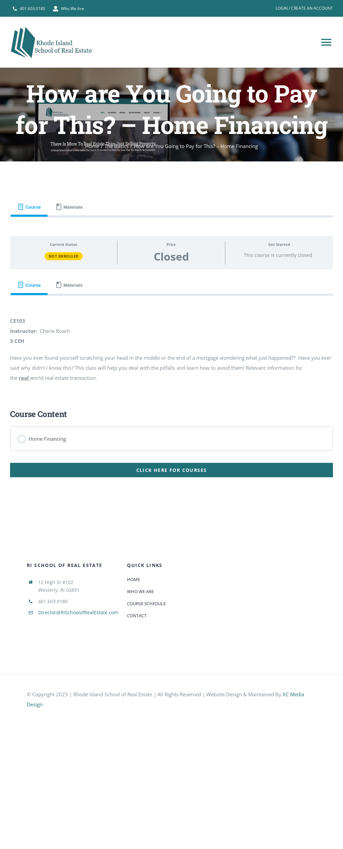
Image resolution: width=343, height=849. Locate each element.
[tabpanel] (171, 353)
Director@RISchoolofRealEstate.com (78, 612)
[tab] (29, 207)
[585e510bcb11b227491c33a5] (77, 716)
